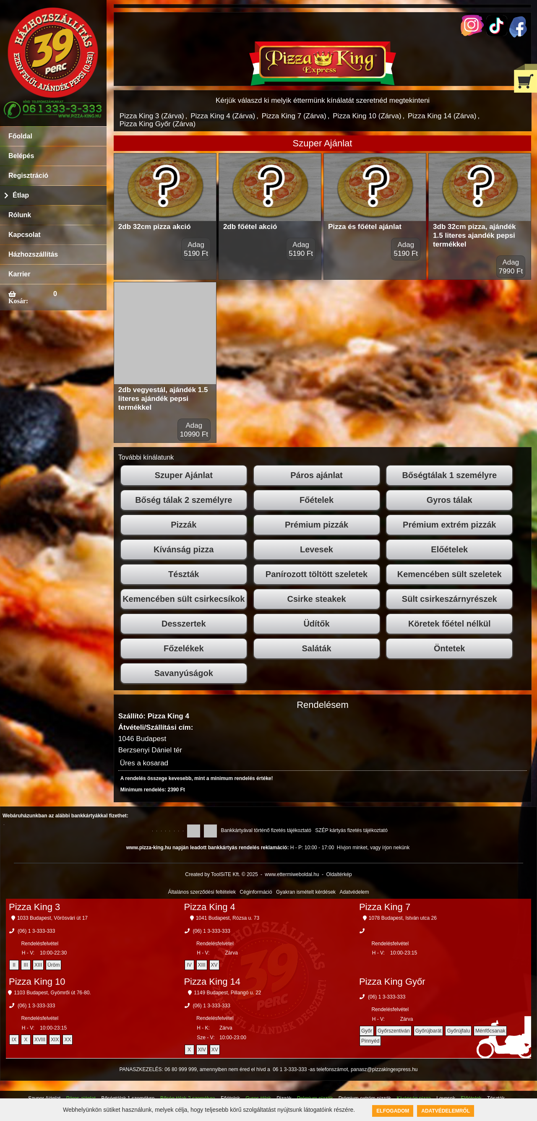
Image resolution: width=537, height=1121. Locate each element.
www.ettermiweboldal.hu (292, 874)
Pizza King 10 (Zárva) (367, 116)
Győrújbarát (428, 1031)
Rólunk (19, 214)
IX (14, 1040)
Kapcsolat (24, 234)
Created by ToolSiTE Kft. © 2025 (221, 874)
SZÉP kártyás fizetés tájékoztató (351, 830)
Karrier (19, 274)
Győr (366, 1031)
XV (214, 965)
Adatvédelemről (445, 1111)
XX (67, 1040)
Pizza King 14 (212, 981)
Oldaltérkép (339, 874)
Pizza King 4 (209, 907)
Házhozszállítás (33, 254)
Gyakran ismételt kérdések (306, 892)
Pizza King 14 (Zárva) (442, 116)
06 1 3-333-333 (290, 1069)
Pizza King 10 (37, 981)
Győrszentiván (394, 1031)
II (14, 965)
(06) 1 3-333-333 (36, 931)
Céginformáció (256, 892)
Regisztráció (28, 175)
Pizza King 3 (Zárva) (152, 116)
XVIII (39, 1040)
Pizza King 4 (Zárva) (222, 116)
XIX (55, 1040)
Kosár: (18, 300)
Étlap (21, 195)
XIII (38, 965)
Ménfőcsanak (490, 1031)
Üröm (53, 965)
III (26, 965)
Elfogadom (392, 1111)
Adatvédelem (354, 892)
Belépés (21, 155)
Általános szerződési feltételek (202, 892)
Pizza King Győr (392, 981)
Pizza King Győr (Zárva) (158, 124)
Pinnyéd (370, 1041)
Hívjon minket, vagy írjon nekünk (373, 848)
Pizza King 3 (34, 907)
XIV (202, 1050)
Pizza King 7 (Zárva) (294, 116)
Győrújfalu (458, 1031)
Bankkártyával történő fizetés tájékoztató (266, 830)
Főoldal (20, 136)
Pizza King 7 (384, 907)
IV (189, 965)
